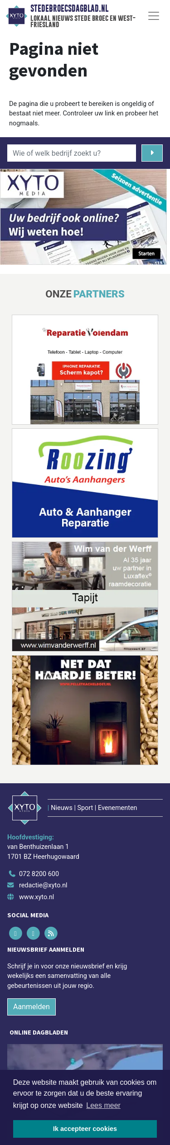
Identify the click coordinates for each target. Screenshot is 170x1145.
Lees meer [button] (103, 1105)
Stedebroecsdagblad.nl (69, 8)
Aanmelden (31, 1006)
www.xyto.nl (36, 897)
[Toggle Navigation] (153, 16)
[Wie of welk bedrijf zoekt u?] (71, 153)
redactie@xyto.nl (43, 885)
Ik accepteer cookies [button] (85, 1128)
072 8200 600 (39, 874)
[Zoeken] (152, 153)
